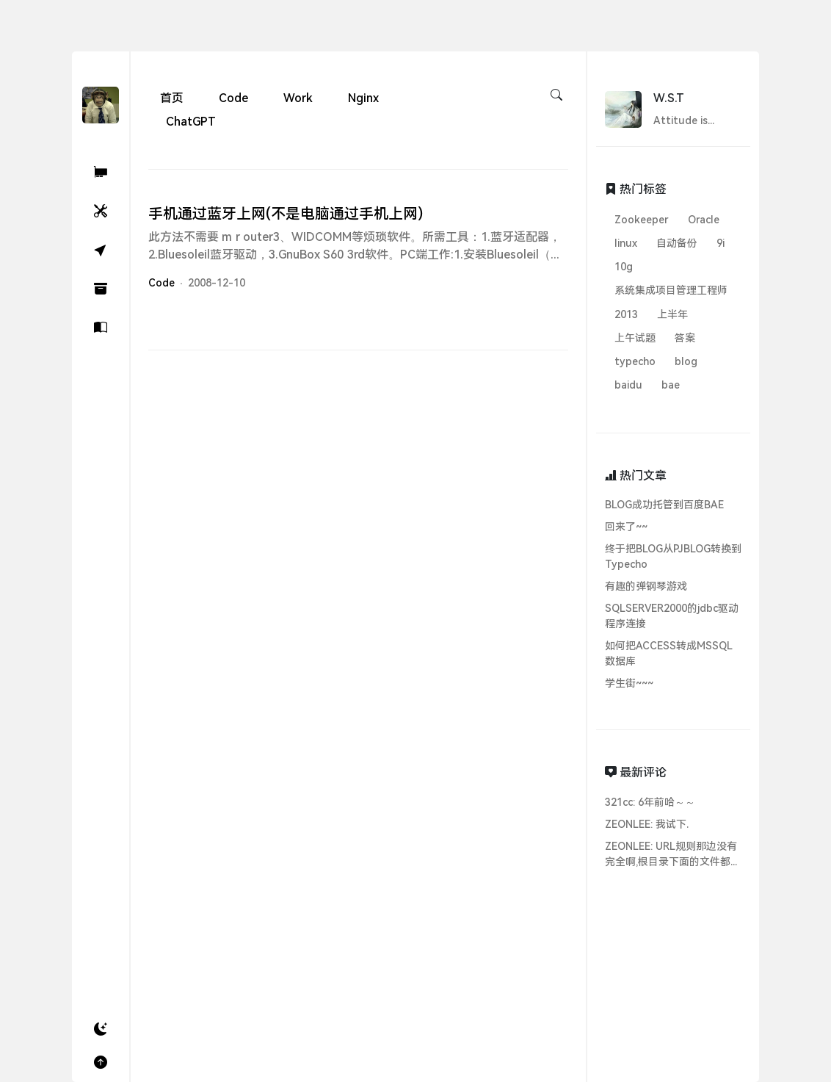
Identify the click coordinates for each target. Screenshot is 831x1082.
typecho (635, 361)
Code (233, 98)
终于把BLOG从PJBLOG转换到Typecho (673, 556)
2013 (626, 314)
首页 (172, 98)
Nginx (363, 98)
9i (720, 243)
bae (670, 385)
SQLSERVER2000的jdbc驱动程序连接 (672, 616)
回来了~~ (626, 527)
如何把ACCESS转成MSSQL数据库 (669, 653)
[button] (101, 1029)
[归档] (101, 289)
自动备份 (676, 243)
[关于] (101, 328)
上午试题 (635, 338)
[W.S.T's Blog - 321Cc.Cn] (100, 104)
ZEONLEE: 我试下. (647, 824)
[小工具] (101, 211)
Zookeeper (641, 220)
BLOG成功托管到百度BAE (664, 505)
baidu (628, 385)
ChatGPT (191, 122)
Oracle (703, 220)
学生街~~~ (629, 683)
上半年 (672, 314)
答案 (685, 338)
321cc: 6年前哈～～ (650, 802)
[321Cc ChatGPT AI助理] (101, 172)
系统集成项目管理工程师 (670, 290)
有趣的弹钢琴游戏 (646, 586)
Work (298, 98)
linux (625, 243)
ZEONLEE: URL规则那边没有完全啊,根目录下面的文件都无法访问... (673, 855)
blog (686, 361)
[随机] (101, 250)
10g (623, 267)
